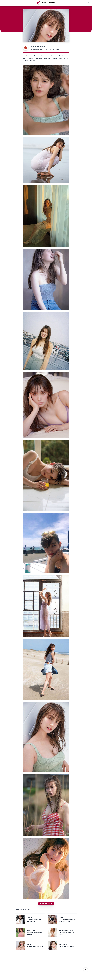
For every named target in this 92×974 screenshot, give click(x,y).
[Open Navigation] (88, 3)
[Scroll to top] (85, 970)
